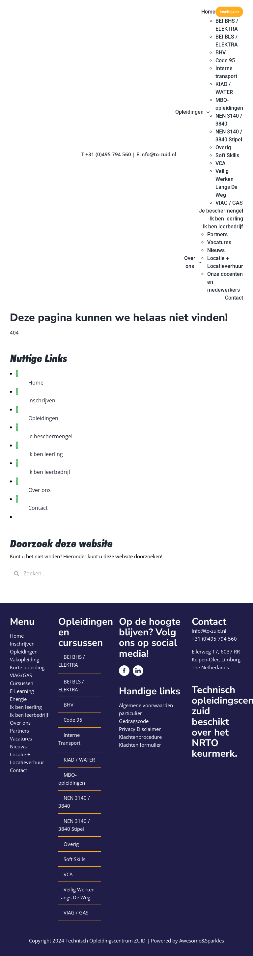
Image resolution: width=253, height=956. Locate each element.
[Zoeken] (16, 573)
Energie (18, 699)
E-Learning (22, 691)
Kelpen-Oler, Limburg (216, 659)
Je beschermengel (50, 436)
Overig (71, 844)
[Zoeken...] (126, 573)
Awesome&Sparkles (201, 940)
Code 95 (73, 719)
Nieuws (18, 746)
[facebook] (124, 670)
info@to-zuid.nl (158, 154)
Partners (19, 730)
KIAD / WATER (79, 759)
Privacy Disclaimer (140, 729)
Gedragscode (134, 721)
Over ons (39, 490)
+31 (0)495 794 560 (108, 154)
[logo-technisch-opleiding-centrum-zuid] (33, 9)
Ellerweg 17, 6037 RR (216, 651)
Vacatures (21, 738)
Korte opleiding (27, 667)
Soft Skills (74, 859)
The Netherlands (210, 667)
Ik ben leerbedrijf (49, 472)
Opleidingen (43, 418)
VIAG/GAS (21, 675)
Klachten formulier (140, 744)
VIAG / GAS (76, 912)
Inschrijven (41, 400)
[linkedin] (138, 670)
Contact (38, 507)
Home (35, 382)
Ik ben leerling (45, 454)
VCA (68, 874)
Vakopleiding (24, 659)
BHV (68, 704)
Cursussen (21, 683)
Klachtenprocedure (140, 737)
